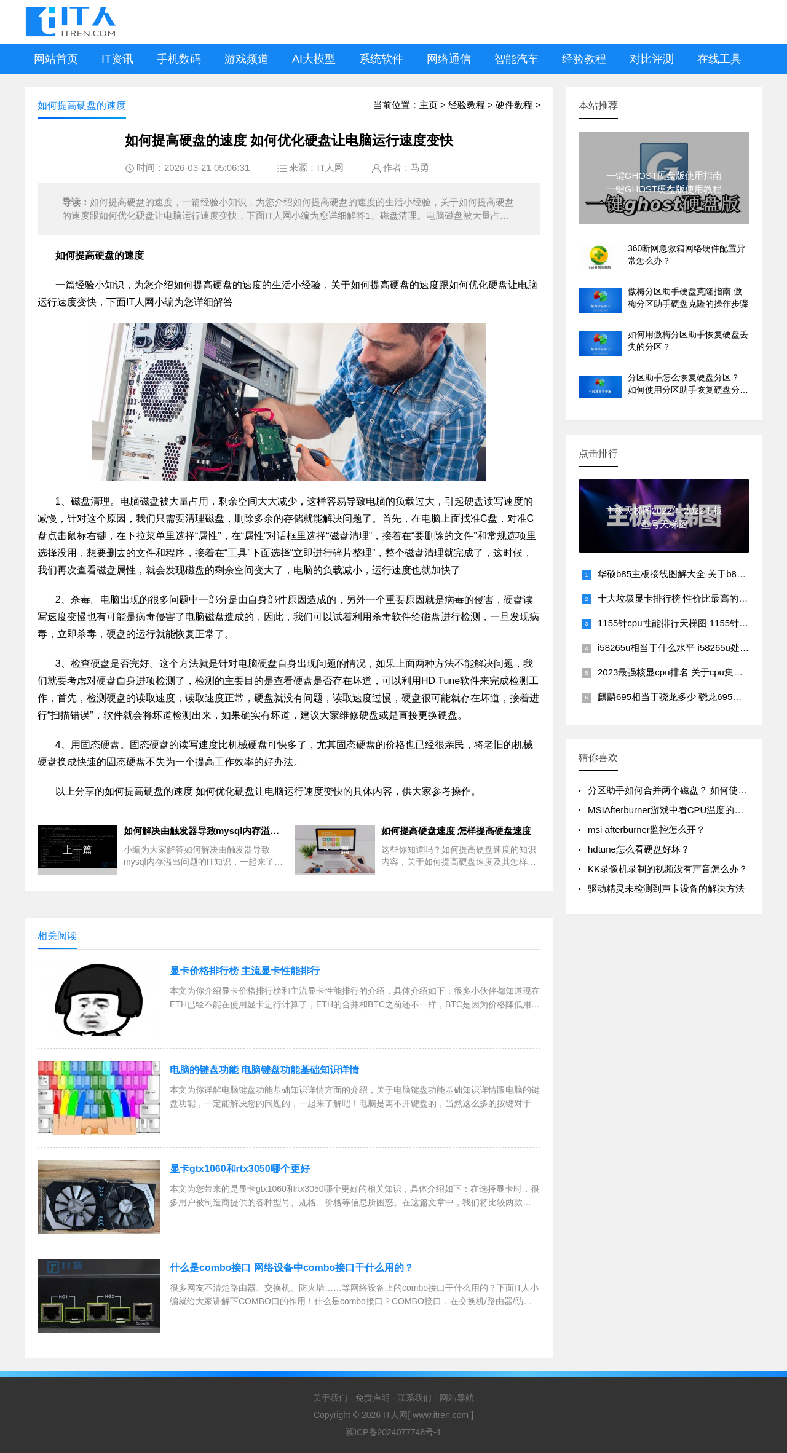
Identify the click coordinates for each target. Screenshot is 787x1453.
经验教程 (584, 59)
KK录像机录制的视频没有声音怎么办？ (668, 869)
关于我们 (330, 1398)
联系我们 (414, 1398)
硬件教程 (514, 105)
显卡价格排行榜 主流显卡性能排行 (245, 971)
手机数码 (179, 59)
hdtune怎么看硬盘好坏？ (639, 849)
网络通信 (449, 59)
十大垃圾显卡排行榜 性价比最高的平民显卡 (686, 598)
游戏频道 (246, 59)
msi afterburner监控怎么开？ (646, 829)
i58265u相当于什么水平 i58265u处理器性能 (687, 647)
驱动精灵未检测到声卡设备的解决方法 (666, 888)
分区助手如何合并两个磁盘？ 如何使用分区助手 (686, 790)
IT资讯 (117, 59)
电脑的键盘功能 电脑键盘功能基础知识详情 (264, 1070)
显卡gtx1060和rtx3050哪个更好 (240, 1169)
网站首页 (56, 59)
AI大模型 (314, 59)
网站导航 (457, 1398)
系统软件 (381, 59)
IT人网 (330, 167)
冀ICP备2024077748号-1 (393, 1432)
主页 (428, 105)
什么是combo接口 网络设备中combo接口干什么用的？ (292, 1267)
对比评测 (652, 59)
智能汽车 (516, 59)
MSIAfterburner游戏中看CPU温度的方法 (670, 810)
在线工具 (719, 59)
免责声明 (372, 1398)
